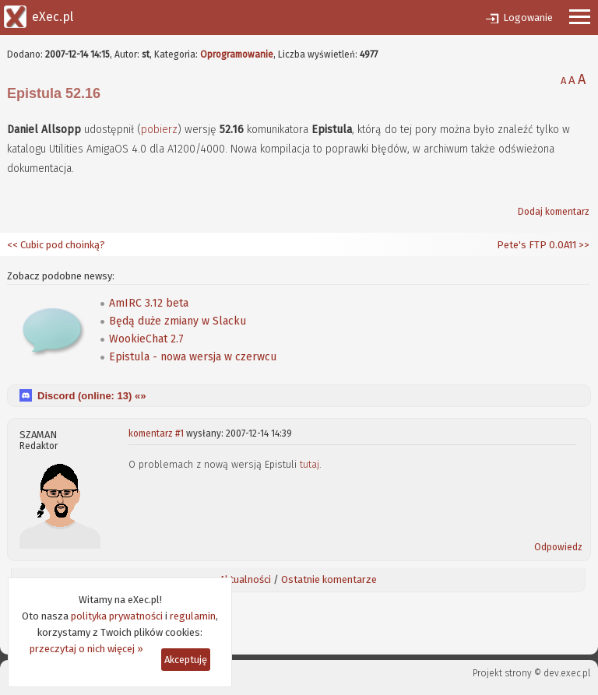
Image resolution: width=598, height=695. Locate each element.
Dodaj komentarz (553, 211)
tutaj (309, 464)
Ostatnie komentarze (329, 579)
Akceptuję (185, 659)
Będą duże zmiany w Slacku (177, 321)
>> (582, 245)
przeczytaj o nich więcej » (86, 649)
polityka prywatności (117, 616)
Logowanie (528, 17)
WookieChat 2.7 (146, 339)
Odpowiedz (558, 547)
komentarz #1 (156, 433)
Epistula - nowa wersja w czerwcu (192, 356)
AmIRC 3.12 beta (148, 303)
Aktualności (245, 579)
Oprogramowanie (236, 54)
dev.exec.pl (566, 673)
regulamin (193, 616)
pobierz (159, 129)
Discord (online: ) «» (91, 396)
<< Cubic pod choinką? (56, 245)
